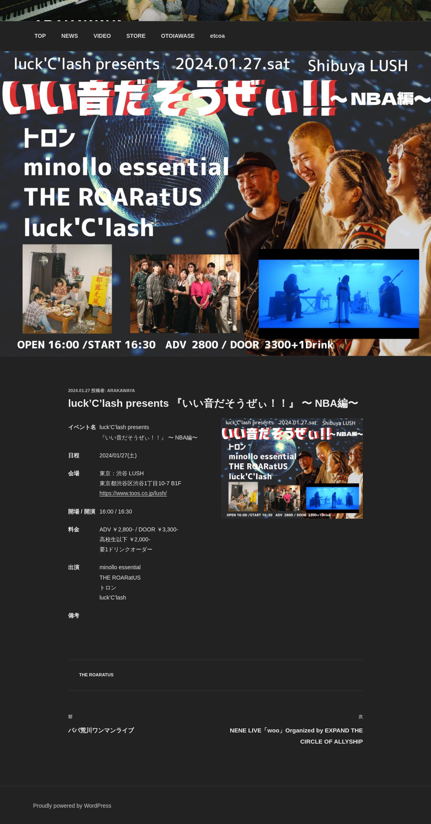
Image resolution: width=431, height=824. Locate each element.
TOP (40, 36)
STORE (135, 36)
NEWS (69, 36)
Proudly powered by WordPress (72, 806)
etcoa (217, 36)
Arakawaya (121, 390)
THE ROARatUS (96, 674)
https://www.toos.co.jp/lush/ (133, 493)
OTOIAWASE (178, 36)
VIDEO (102, 36)
